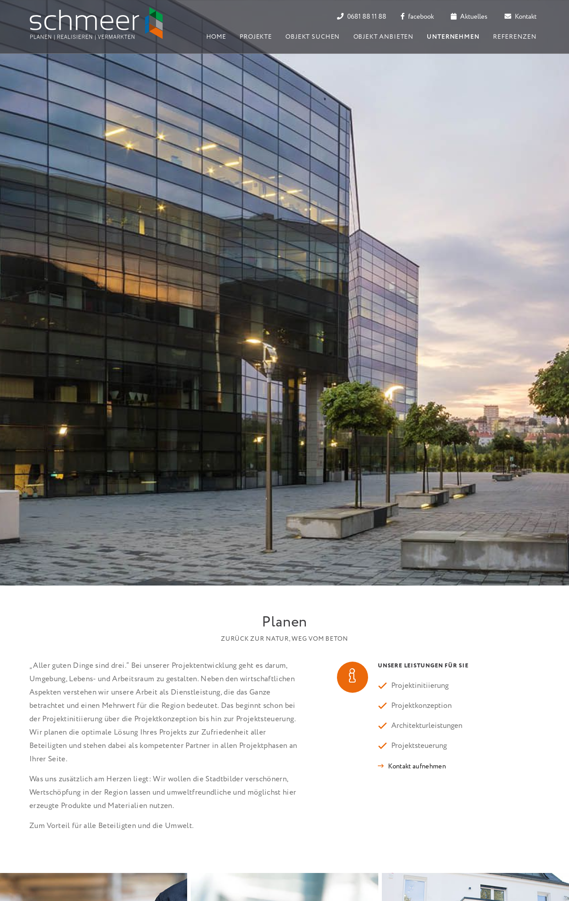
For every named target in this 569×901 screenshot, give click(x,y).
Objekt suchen (312, 36)
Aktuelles (469, 17)
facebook (417, 17)
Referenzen (514, 36)
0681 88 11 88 (361, 17)
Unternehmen (453, 36)
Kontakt (521, 17)
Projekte (256, 36)
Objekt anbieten (383, 36)
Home (216, 36)
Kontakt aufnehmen (417, 767)
